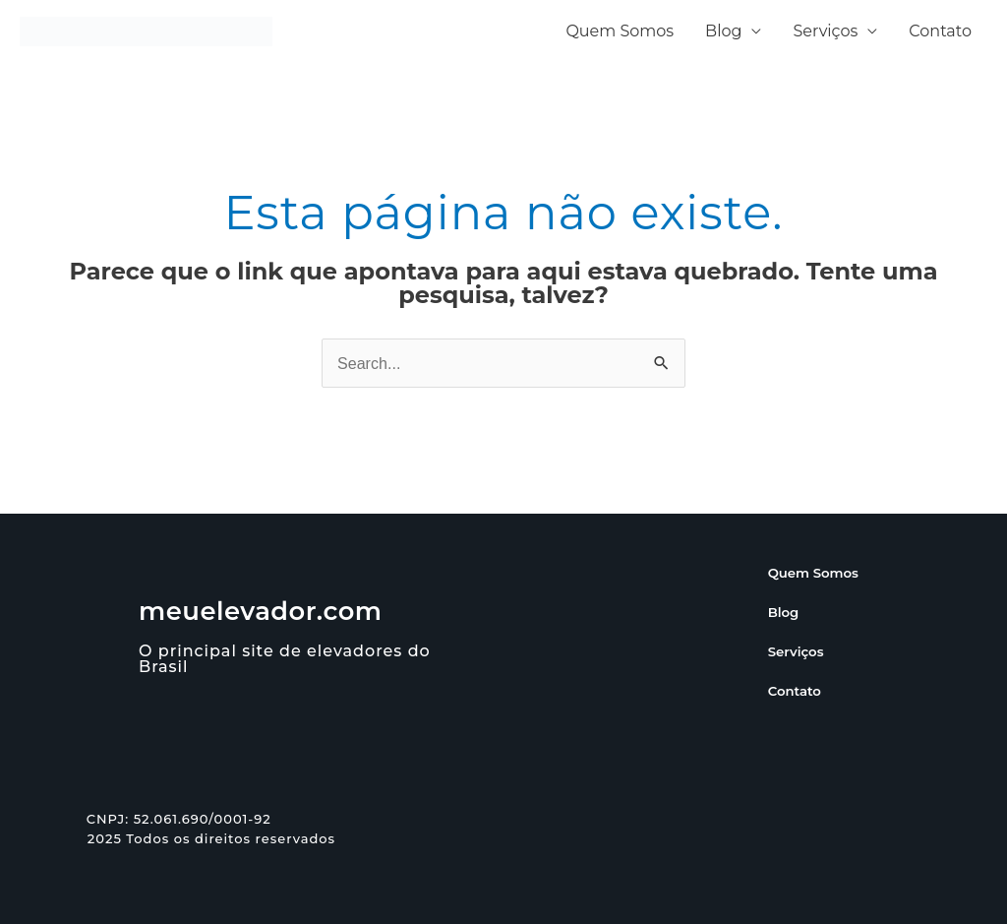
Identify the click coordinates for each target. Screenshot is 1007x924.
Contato (940, 31)
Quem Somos (619, 31)
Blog (723, 31)
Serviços (825, 31)
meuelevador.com (261, 611)
